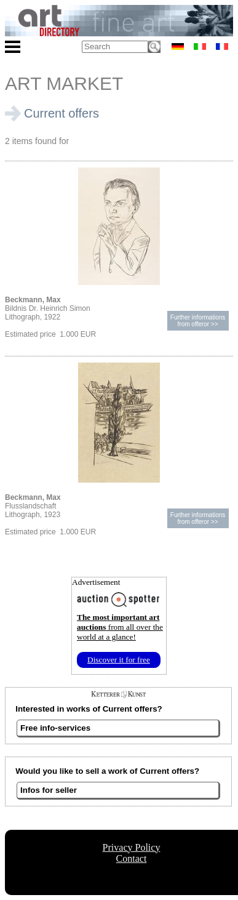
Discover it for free (118, 659)
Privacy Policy (132, 847)
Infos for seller (48, 790)
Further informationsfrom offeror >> (197, 320)
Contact (131, 858)
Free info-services (55, 728)
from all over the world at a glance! (120, 627)
